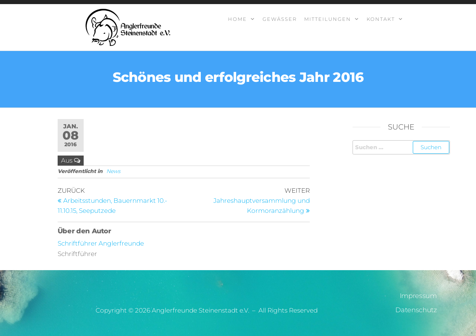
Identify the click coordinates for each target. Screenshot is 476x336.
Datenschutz (416, 310)
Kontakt (381, 19)
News (113, 171)
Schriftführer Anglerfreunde (101, 243)
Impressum (418, 296)
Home (237, 19)
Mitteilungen (327, 19)
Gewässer (280, 19)
